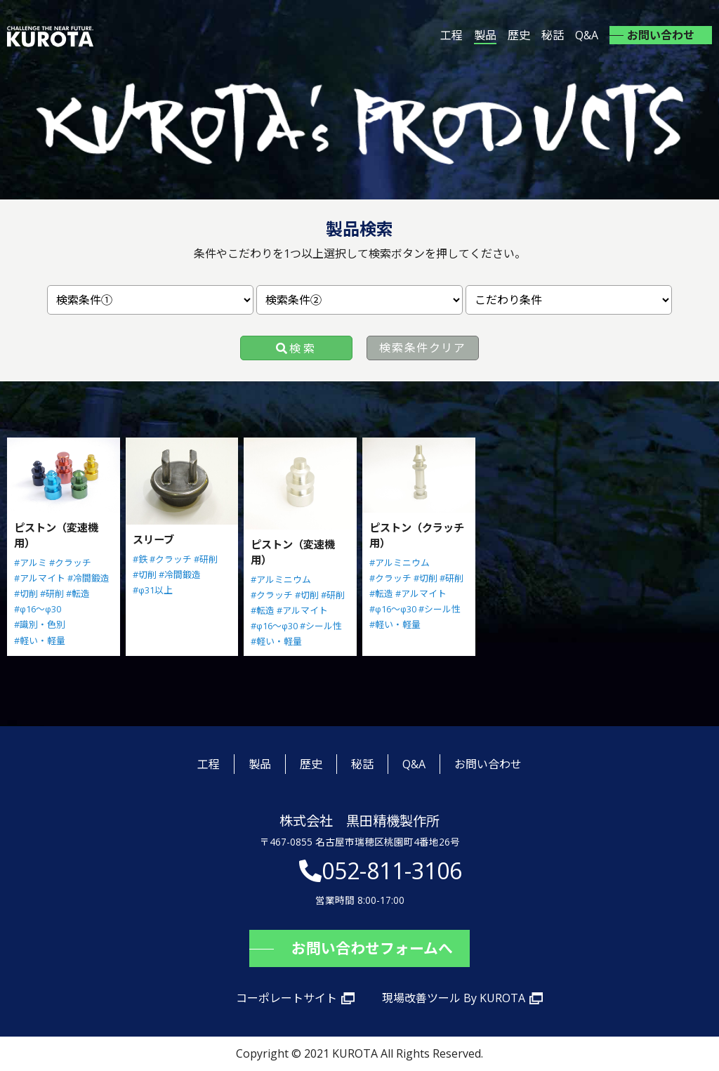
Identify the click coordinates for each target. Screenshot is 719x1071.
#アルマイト (39, 578)
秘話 (552, 35)
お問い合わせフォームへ (372, 948)
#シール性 (321, 625)
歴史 (519, 35)
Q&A (586, 35)
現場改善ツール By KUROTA (453, 998)
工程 (451, 35)
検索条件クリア (422, 347)
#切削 (26, 593)
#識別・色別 (39, 624)
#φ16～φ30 (37, 609)
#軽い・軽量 (39, 640)
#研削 (52, 593)
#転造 (78, 593)
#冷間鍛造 (88, 578)
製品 (485, 35)
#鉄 (140, 559)
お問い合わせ (660, 35)
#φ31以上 (153, 590)
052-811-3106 (392, 870)
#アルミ (30, 562)
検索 (302, 348)
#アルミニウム (281, 579)
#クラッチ (70, 562)
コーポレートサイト (286, 998)
